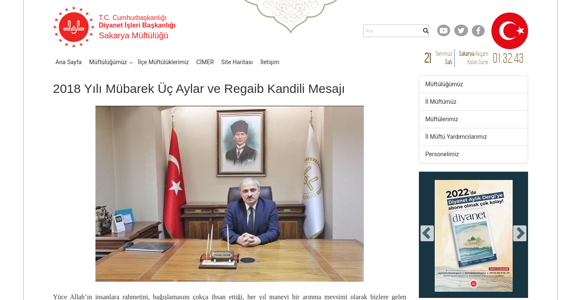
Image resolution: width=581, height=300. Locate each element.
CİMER (205, 62)
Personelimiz (442, 154)
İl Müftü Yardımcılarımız (456, 136)
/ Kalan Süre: (473, 58)
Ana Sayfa (68, 62)
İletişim (270, 62)
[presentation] (427, 233)
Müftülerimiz (442, 119)
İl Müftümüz (441, 101)
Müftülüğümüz (108, 62)
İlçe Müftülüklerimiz (163, 62)
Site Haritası (237, 62)
